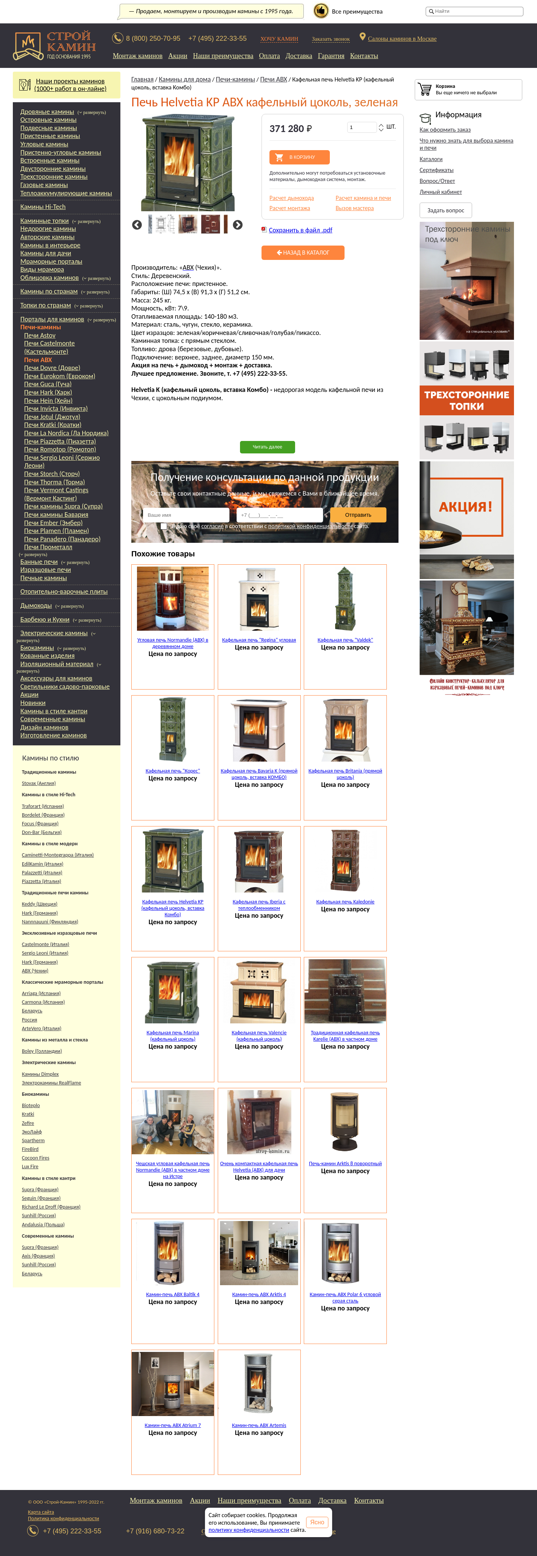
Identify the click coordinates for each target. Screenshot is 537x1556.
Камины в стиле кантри (54, 711)
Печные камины (43, 578)
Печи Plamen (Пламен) (56, 531)
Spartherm (33, 1140)
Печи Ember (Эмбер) (53, 523)
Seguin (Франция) (41, 1198)
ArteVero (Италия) (42, 1028)
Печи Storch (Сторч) (52, 474)
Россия (29, 1020)
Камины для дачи (45, 253)
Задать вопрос (446, 210)
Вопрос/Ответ (437, 180)
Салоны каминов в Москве (402, 38)
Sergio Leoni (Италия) (45, 953)
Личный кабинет (441, 191)
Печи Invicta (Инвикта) (56, 408)
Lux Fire (30, 1166)
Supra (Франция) (40, 1189)
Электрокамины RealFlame (51, 1083)
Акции (178, 56)
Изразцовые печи (45, 569)
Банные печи (39, 562)
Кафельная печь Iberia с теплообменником (259, 905)
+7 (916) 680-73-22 (155, 1531)
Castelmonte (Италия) (45, 944)
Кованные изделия (47, 655)
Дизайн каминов (44, 727)
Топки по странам (45, 305)
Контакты (364, 56)
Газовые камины (44, 185)
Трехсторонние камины (54, 176)
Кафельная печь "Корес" (173, 771)
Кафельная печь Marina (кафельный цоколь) (173, 1035)
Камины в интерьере (50, 245)
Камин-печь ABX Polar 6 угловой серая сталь (345, 1297)
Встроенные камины (50, 160)
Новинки (33, 703)
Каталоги (431, 159)
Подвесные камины (48, 128)
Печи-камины (40, 327)
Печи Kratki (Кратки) (53, 425)
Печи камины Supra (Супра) (63, 506)
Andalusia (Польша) (43, 1224)
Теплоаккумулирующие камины (66, 193)
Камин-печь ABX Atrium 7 (173, 1425)
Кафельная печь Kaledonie (345, 902)
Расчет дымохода (291, 197)
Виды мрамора (42, 269)
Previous (135, 225)
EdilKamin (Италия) (42, 864)
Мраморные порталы (51, 261)
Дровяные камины (47, 112)
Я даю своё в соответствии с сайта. (264, 526)
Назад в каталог (303, 252)
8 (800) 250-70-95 (153, 38)
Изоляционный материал (57, 664)
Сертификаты (437, 170)
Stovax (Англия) (39, 783)
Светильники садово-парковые (65, 686)
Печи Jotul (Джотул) (52, 417)
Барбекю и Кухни (44, 619)
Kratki (28, 1114)
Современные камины (52, 719)
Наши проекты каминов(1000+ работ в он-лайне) (67, 84)
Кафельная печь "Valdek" (345, 640)
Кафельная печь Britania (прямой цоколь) (345, 774)
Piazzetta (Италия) (41, 881)
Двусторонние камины (53, 168)
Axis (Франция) (38, 1256)
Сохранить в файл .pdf (300, 230)
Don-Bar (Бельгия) (42, 832)
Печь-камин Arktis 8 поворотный (345, 1163)
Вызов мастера (355, 208)
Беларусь (32, 1011)
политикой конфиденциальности (310, 526)
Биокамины (37, 648)
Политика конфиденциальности (63, 1518)
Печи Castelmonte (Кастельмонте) (49, 347)
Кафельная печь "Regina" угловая (259, 640)
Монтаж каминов (138, 56)
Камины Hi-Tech (43, 207)
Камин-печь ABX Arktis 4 (259, 1294)
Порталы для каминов (52, 319)
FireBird (30, 1149)
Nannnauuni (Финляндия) (50, 922)
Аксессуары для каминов (56, 678)
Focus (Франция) (40, 823)
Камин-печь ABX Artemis (259, 1425)
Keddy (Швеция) (39, 904)
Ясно (317, 1522)
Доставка (299, 56)
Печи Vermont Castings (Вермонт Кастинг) (56, 494)
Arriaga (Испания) (41, 993)
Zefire (28, 1123)
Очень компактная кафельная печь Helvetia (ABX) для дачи (259, 1166)
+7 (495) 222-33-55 (217, 38)
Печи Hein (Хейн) (48, 400)
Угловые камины (44, 144)
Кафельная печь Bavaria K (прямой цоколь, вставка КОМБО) (259, 774)
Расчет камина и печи (363, 197)
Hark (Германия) (40, 913)
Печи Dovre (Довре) (52, 368)
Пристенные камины (50, 136)
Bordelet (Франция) (43, 815)
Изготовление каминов (53, 735)
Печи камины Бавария (56, 514)
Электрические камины (54, 633)
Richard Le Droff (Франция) (51, 1207)
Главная (142, 79)
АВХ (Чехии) (35, 971)
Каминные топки (44, 221)
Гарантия (331, 56)
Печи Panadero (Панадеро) (62, 539)
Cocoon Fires (35, 1158)
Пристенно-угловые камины (60, 152)
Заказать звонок (331, 39)
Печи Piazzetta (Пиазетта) (60, 441)
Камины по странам (49, 291)
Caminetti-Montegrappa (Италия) (58, 855)
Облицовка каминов (49, 277)
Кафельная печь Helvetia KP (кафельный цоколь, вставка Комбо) (172, 908)
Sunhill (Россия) (39, 1215)
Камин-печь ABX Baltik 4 (172, 1294)
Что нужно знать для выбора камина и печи (466, 144)
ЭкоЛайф (32, 1132)
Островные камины (48, 119)
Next (236, 225)
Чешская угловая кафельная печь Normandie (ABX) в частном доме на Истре (173, 1170)
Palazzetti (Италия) (42, 872)
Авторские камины (47, 237)
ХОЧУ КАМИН (279, 39)
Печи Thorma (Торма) (54, 482)
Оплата (269, 56)
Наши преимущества (223, 56)
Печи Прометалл (48, 547)
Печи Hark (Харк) (48, 392)
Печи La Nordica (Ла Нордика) (66, 433)
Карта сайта (41, 1512)
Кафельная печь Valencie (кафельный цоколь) (259, 1035)
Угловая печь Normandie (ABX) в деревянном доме (172, 643)
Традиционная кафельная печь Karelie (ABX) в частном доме (345, 1035)
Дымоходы (36, 605)
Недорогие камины (48, 228)
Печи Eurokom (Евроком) (59, 376)
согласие (212, 526)
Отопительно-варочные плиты (64, 591)
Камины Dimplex (40, 1074)
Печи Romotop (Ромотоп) (60, 449)
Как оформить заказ (445, 129)
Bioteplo (31, 1105)
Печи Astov (39, 335)
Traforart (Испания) (43, 806)
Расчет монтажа (289, 208)
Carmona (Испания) (43, 1002)
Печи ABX (38, 360)
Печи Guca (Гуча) (48, 384)
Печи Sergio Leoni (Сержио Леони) (62, 461)
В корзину (302, 157)
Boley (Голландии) (42, 1051)
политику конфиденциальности (249, 1529)
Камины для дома (185, 79)
